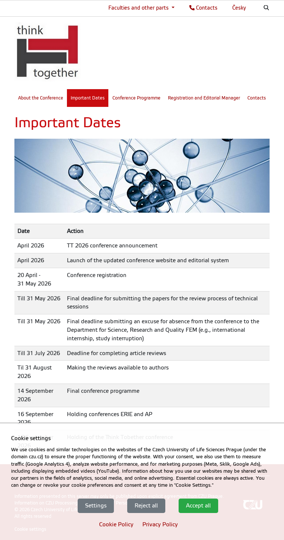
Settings (95, 506)
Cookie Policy (116, 524)
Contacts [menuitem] (256, 98)
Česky (239, 8)
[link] (47, 52)
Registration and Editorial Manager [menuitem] (204, 98)
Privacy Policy (160, 524)
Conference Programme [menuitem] (136, 98)
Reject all (146, 506)
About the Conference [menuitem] (40, 98)
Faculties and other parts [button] (139, 8)
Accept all (198, 506)
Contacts (203, 8)
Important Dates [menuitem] (88, 98)
